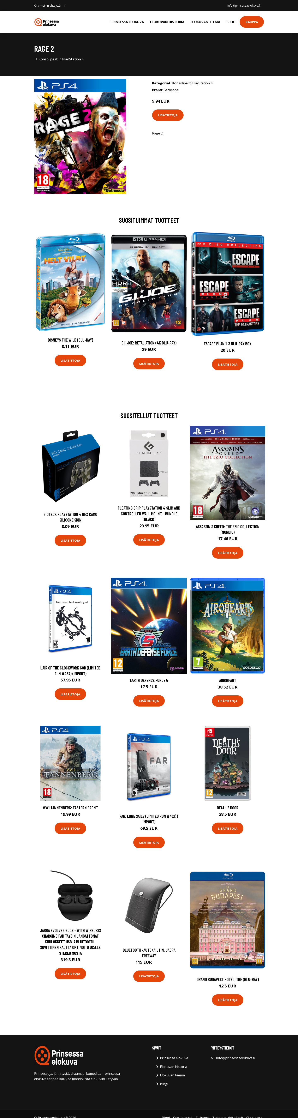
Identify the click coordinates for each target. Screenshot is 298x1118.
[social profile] (65, 6)
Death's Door (227, 807)
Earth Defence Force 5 (149, 680)
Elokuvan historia (167, 22)
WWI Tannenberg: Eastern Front (70, 807)
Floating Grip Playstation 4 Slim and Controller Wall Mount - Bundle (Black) (149, 513)
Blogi (231, 22)
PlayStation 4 (73, 59)
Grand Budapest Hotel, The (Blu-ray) (228, 979)
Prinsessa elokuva (127, 22)
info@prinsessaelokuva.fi (244, 5)
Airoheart (227, 680)
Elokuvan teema (205, 22)
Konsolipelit (48, 59)
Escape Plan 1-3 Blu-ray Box (227, 343)
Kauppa (252, 22)
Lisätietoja (168, 115)
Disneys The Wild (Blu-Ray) (70, 339)
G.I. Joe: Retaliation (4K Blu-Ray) (149, 342)
